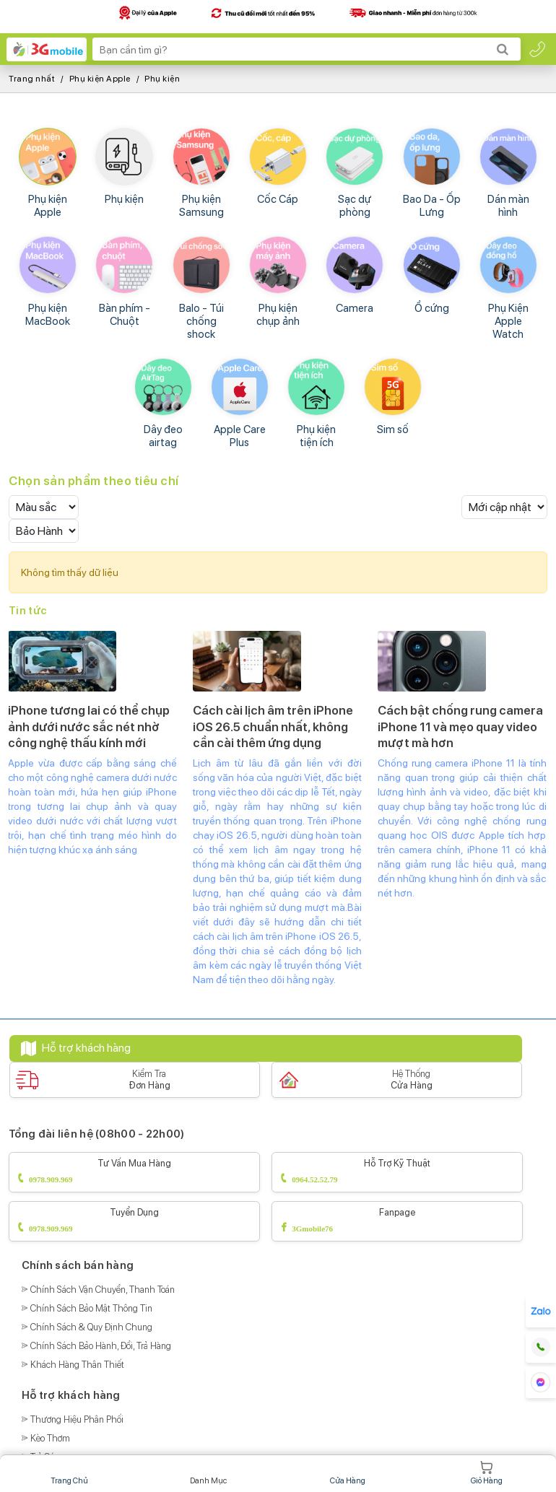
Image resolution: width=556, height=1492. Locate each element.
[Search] (503, 49)
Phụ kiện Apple (100, 79)
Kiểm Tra (149, 1079)
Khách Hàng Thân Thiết (77, 1364)
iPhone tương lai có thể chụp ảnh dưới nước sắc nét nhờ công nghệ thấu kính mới (89, 726)
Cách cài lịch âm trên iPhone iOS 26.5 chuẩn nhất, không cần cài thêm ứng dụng (273, 726)
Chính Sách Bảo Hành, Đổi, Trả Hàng (100, 1345)
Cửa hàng (347, 1473)
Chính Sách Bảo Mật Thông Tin (91, 1308)
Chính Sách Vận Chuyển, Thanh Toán (102, 1289)
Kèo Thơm (50, 1438)
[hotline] (537, 49)
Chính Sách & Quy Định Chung (91, 1327)
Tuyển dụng (134, 1221)
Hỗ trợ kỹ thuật (397, 1172)
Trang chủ (69, 1473)
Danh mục (209, 1473)
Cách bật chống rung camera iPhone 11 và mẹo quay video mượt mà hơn (460, 726)
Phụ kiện (162, 79)
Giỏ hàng (487, 1473)
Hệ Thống (411, 1079)
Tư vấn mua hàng (134, 1172)
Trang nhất (32, 79)
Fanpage (397, 1221)
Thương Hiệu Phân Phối (76, 1419)
